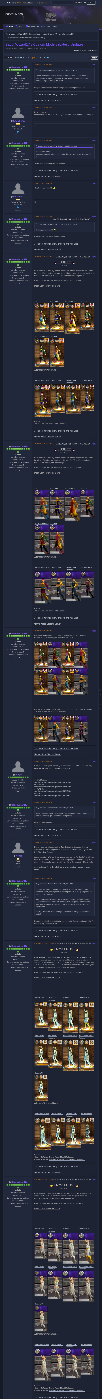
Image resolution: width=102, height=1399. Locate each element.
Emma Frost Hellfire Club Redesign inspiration (67, 1159)
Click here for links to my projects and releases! (56, 94)
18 (45, 58)
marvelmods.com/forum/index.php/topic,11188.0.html (52, 787)
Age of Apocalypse (42, 380)
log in (36, 3)
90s (36, 301)
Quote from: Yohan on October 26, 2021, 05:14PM (55, 884)
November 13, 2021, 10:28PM (44, 943)
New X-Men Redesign (52, 1267)
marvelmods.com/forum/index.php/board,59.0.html (51, 796)
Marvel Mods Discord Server (47, 100)
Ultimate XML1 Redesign (71, 1345)
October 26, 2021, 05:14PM (43, 842)
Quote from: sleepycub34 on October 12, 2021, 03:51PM (57, 70)
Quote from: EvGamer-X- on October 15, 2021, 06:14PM (57, 146)
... (26, 58)
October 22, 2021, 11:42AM (43, 631)
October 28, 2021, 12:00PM (43, 878)
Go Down (8, 57)
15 (38, 58)
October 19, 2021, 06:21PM (43, 140)
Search (19, 27)
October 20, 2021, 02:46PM (43, 183)
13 (30, 58)
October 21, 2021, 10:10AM (43, 216)
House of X (39, 1073)
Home (9, 27)
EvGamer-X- (19, 121)
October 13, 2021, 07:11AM (43, 64)
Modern (83, 301)
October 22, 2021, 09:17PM (43, 802)
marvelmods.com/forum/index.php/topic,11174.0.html (52, 782)
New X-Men (39, 1035)
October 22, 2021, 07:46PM (43, 761)
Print (94, 58)
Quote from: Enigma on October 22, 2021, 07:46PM (55, 808)
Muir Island (54, 301)
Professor (66, 998)
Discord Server (32, 27)
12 (28, 58)
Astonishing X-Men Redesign (86, 1267)
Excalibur (53, 336)
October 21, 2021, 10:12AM (43, 256)
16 (40, 58)
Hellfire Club (39, 998)
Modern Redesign (41, 336)
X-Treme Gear (86, 380)
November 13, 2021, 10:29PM (44, 1179)
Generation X (70, 301)
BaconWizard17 (19, 67)
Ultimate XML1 (57, 380)
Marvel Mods (14, 14)
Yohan (19, 856)
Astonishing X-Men (70, 1035)
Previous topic (79, 51)
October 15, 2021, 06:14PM (43, 107)
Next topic (92, 51)
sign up (44, 3)
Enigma (19, 774)
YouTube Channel (49, 27)
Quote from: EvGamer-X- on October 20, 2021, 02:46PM (57, 224)
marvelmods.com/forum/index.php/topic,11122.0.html (52, 791)
